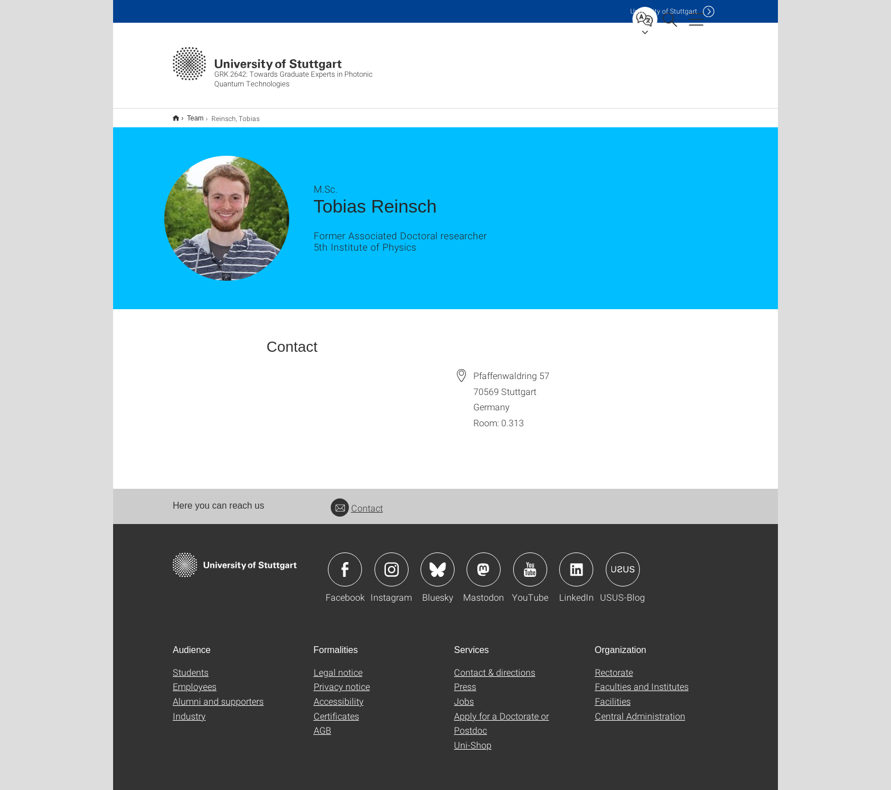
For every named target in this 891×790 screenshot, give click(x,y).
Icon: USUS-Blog (623, 562)
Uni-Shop (473, 737)
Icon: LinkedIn (576, 562)
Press (465, 679)
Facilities (613, 694)
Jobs (464, 694)
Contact (357, 500)
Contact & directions (494, 665)
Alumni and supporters (218, 694)
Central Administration (640, 708)
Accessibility (339, 694)
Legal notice (338, 665)
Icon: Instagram (391, 562)
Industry (189, 708)
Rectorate (614, 665)
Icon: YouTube (530, 562)
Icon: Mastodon (484, 562)
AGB (322, 723)
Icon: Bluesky (437, 562)
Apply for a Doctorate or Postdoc (501, 715)
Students (191, 665)
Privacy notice (342, 679)
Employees (194, 679)
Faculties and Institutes (642, 679)
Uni (663, 11)
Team (189, 114)
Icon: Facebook (345, 562)
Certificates (336, 708)
